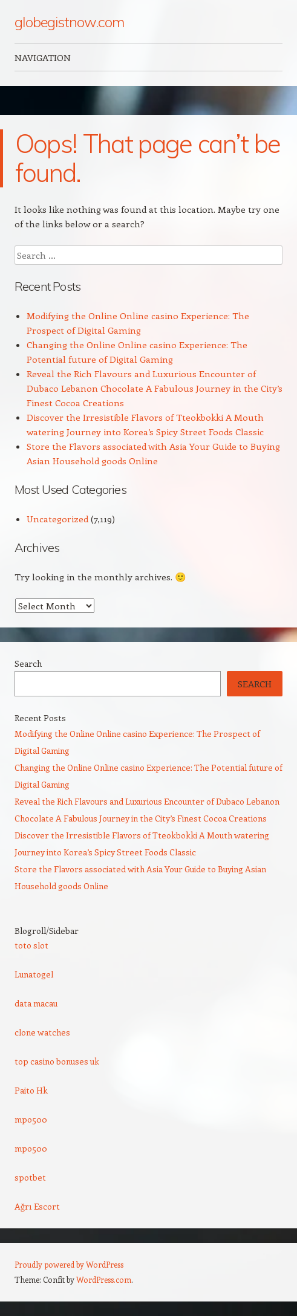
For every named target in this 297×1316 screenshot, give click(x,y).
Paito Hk (31, 1090)
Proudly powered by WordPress (69, 1264)
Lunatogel (34, 974)
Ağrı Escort (37, 1206)
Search (28, 663)
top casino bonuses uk (57, 1061)
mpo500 (31, 1119)
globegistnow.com (69, 22)
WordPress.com (103, 1279)
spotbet (30, 1177)
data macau (36, 1003)
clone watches (42, 1032)
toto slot (31, 945)
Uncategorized (57, 519)
